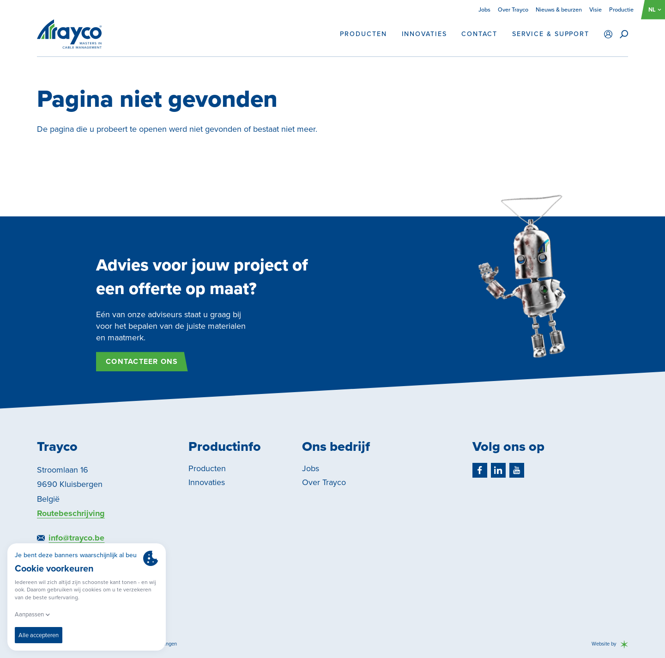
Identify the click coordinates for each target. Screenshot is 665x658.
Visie (595, 9)
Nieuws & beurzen (559, 9)
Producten (363, 34)
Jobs (484, 9)
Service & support (550, 34)
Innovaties (424, 34)
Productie (621, 9)
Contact (479, 34)
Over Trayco (513, 9)
